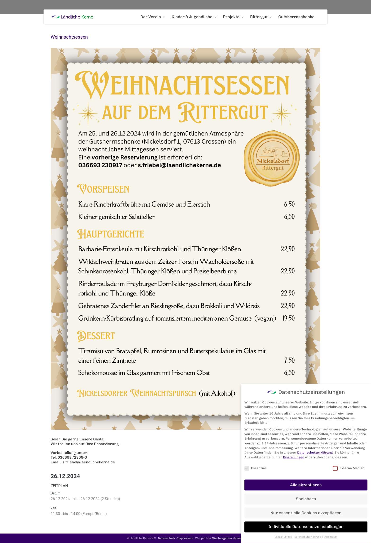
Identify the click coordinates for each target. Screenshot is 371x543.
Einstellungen (293, 448)
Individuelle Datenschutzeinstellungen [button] (305, 517)
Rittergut (259, 16)
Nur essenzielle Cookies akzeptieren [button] (305, 503)
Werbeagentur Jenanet (228, 538)
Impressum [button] (330, 527)
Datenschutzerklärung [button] (308, 527)
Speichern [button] (306, 489)
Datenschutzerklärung (315, 443)
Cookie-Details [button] (283, 527)
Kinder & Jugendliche (192, 16)
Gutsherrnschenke (296, 16)
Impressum (185, 538)
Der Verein (150, 16)
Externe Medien (348, 459)
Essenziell (255, 459)
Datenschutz (166, 538)
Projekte (231, 16)
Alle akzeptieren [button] (306, 475)
